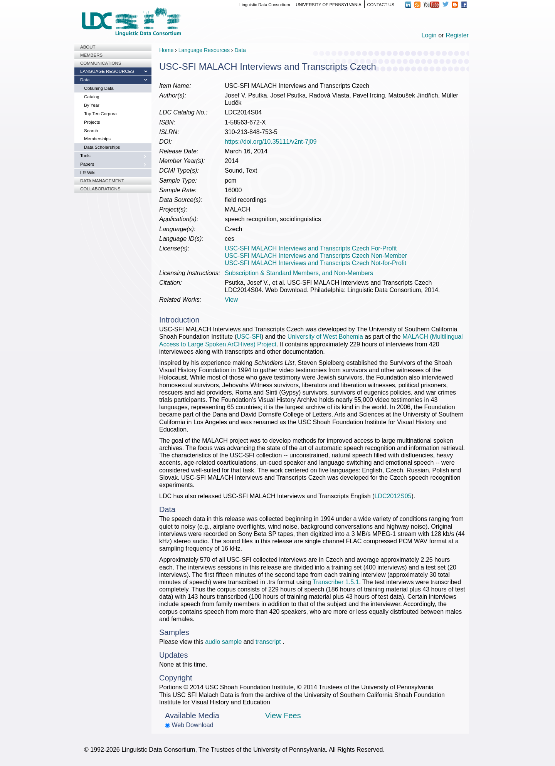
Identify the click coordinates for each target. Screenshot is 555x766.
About (88, 47)
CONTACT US (381, 4)
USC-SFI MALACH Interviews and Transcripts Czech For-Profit (311, 248)
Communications (100, 63)
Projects (92, 122)
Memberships (97, 138)
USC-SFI (249, 336)
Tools (85, 155)
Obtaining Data (99, 88)
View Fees (283, 715)
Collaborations (100, 188)
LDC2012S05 (392, 496)
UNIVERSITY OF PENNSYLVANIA (329, 4)
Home (166, 50)
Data (84, 79)
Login (429, 35)
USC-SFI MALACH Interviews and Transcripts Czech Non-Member (316, 255)
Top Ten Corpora (100, 113)
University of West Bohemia (325, 336)
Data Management (102, 180)
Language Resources (107, 71)
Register (457, 35)
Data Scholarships (102, 147)
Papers (87, 164)
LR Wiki (88, 172)
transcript (269, 641)
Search (91, 130)
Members (91, 55)
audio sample (223, 641)
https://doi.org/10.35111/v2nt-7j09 (270, 141)
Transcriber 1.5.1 (336, 582)
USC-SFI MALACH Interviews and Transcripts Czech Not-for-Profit (315, 263)
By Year (91, 105)
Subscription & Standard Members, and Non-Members (299, 273)
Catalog (91, 96)
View (231, 299)
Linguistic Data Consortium (264, 4)
